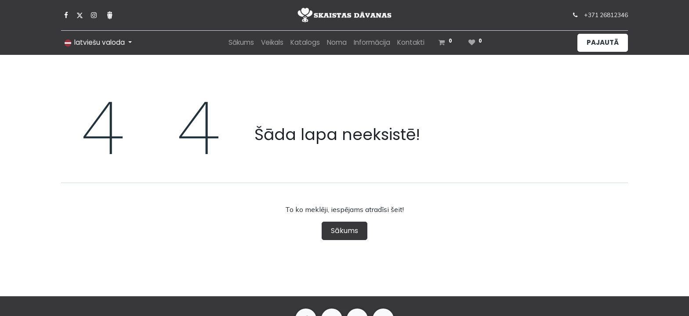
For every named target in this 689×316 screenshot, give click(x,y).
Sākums (344, 231)
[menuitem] (241, 42)
